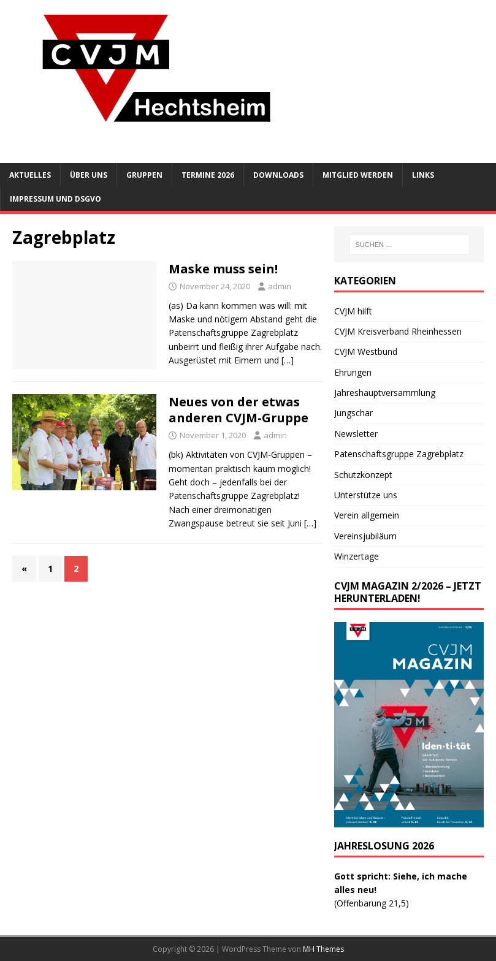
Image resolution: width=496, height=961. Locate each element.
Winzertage (356, 556)
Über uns (88, 175)
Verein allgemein (366, 515)
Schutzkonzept (363, 474)
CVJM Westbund (365, 351)
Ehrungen (353, 372)
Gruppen (144, 175)
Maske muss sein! (223, 268)
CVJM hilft (353, 311)
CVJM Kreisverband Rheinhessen (398, 331)
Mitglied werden (357, 175)
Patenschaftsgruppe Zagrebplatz (399, 454)
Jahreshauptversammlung (384, 392)
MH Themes (323, 949)
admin (279, 286)
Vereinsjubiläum (365, 536)
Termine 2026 (207, 175)
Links (423, 175)
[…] (287, 360)
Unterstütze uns (365, 495)
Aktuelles (30, 175)
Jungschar (353, 413)
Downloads (278, 175)
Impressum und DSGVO (55, 199)
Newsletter (356, 433)
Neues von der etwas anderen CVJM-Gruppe (238, 409)
